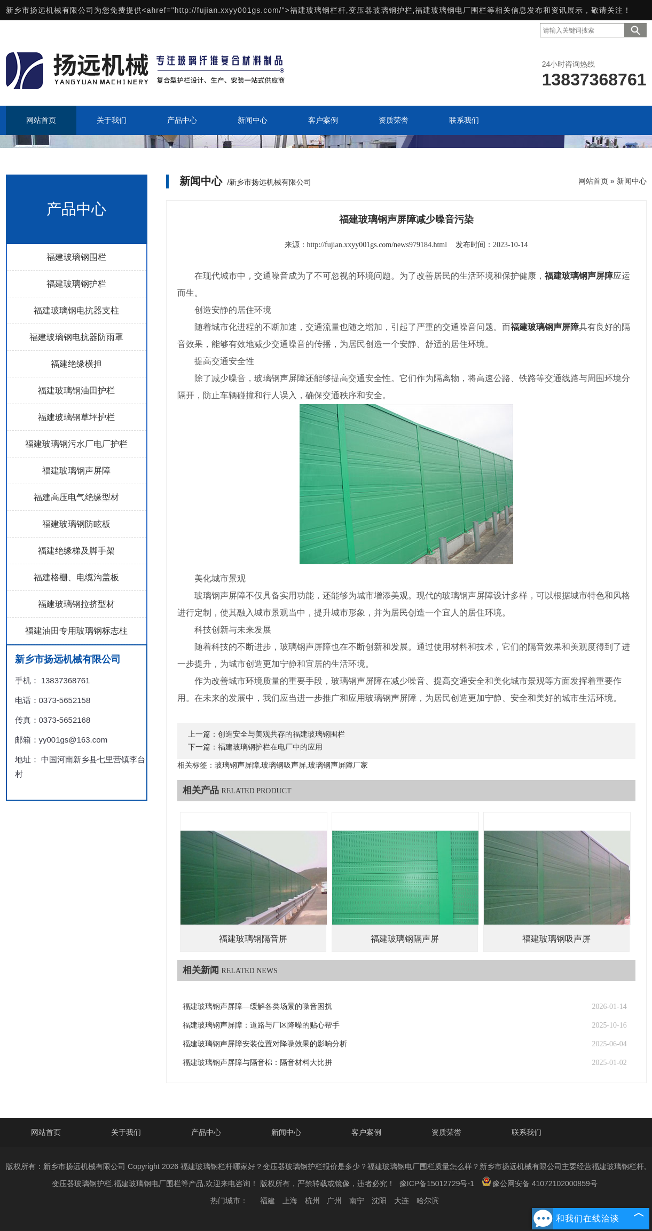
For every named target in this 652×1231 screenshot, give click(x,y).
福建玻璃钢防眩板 (76, 523)
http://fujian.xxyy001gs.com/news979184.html (377, 245)
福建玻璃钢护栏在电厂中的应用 (270, 747)
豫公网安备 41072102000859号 (540, 1182)
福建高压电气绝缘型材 (76, 497)
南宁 (356, 1200)
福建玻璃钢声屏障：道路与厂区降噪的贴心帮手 (261, 1025)
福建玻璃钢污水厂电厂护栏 (76, 443)
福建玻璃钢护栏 (76, 283)
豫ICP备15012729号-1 (436, 1183)
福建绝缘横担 (76, 363)
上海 (289, 1200)
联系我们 (526, 1132)
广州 (334, 1200)
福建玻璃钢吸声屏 (556, 938)
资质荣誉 (446, 1132)
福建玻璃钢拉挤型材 (76, 604)
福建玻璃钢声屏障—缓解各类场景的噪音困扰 (257, 1007)
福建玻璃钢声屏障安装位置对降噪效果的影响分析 (265, 1044)
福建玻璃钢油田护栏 (76, 390)
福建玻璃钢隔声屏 (405, 938)
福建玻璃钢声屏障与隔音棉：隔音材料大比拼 (257, 1063)
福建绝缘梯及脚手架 (76, 550)
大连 (401, 1200)
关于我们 (126, 1132)
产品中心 (206, 1132)
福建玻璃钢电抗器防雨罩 (76, 337)
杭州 (312, 1200)
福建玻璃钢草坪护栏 (76, 417)
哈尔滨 (428, 1200)
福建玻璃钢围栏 (76, 257)
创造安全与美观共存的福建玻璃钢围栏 (281, 734)
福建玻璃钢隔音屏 (253, 938)
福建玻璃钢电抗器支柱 (76, 310)
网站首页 (593, 181)
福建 (267, 1200)
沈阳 (379, 1200)
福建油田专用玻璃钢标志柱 (76, 630)
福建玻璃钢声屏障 (76, 470)
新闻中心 (632, 181)
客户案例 (366, 1132)
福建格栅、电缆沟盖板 (76, 577)
